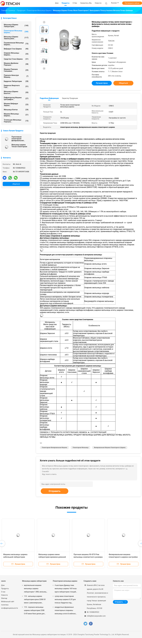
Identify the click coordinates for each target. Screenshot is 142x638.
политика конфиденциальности (9, 606)
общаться (16, 184)
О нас (3, 592)
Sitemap (4, 598)
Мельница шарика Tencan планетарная (19, 145)
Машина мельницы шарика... (16, 115)
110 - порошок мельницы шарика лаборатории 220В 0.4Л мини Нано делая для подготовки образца (34, 610)
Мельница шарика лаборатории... (16, 25)
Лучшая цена (102, 83)
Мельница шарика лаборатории (34, 581)
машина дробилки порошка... (16, 64)
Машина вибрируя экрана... (16, 104)
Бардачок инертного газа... (16, 86)
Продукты (5, 588)
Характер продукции (70, 98)
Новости (4, 595)
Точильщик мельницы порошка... (16, 121)
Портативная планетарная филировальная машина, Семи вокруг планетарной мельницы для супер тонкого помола (20, 138)
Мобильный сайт (7, 601)
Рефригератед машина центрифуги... (16, 98)
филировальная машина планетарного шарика (109, 447)
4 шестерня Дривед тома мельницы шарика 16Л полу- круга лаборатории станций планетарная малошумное (66, 588)
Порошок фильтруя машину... (16, 76)
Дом (3, 585)
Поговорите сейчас (132, 3)
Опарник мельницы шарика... (16, 54)
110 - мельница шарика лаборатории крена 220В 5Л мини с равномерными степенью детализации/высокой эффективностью (35, 599)
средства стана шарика (16, 59)
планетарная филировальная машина (54, 447)
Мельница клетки (16, 109)
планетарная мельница (80, 447)
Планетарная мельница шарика (65, 581)
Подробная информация (49, 98)
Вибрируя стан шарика (16, 49)
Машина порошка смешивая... (16, 70)
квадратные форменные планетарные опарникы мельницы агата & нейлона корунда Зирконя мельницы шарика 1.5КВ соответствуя (65, 610)
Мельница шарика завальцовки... (16, 37)
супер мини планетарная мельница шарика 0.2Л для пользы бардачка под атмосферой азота (65, 599)
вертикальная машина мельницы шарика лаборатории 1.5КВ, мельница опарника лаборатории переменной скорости (35, 588)
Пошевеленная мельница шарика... (16, 44)
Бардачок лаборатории (16, 81)
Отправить (54, 491)
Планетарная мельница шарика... (16, 31)
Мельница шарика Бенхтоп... (16, 92)
